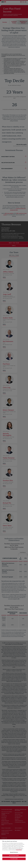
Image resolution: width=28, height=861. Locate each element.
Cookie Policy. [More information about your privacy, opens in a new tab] (19, 849)
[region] (14, 850)
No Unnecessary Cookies (14, 855)
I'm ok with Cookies (14, 858)
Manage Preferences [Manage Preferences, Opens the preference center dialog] (14, 852)
